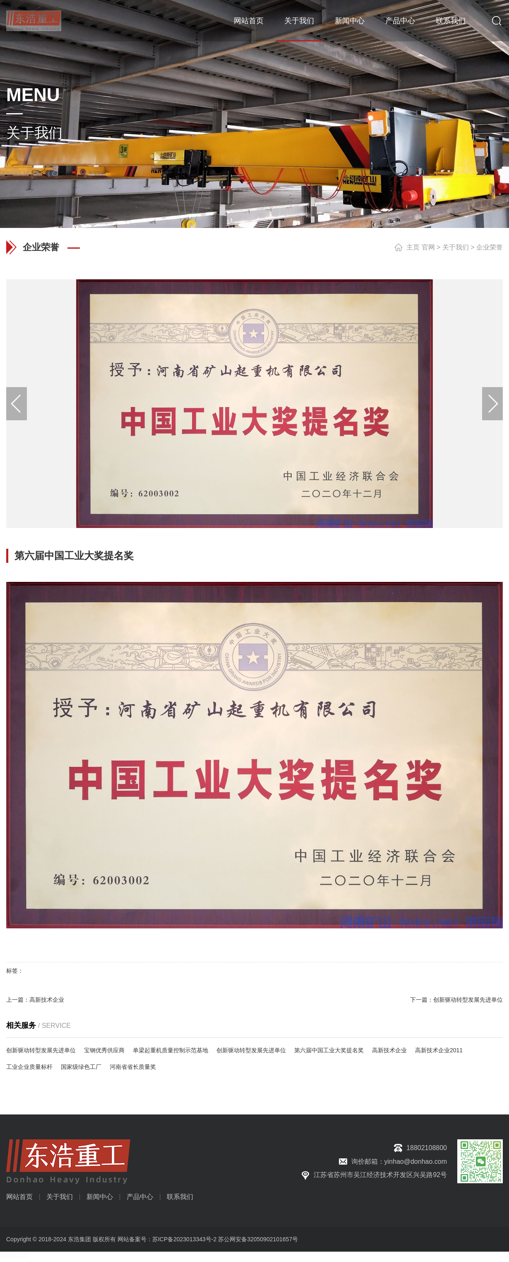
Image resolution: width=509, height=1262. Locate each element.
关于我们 (299, 21)
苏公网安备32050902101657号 (258, 1239)
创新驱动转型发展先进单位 (468, 999)
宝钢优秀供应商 (104, 1050)
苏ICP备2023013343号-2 (184, 1239)
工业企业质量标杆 (29, 1066)
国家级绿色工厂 (81, 1066)
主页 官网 (420, 247)
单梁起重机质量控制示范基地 (170, 1050)
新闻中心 (350, 21)
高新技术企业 (46, 999)
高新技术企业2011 (439, 1050)
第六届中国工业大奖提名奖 (329, 1050)
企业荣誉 (489, 247)
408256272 (14, 1255)
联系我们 (451, 21)
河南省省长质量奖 (133, 1066)
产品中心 (400, 21)
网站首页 (249, 21)
